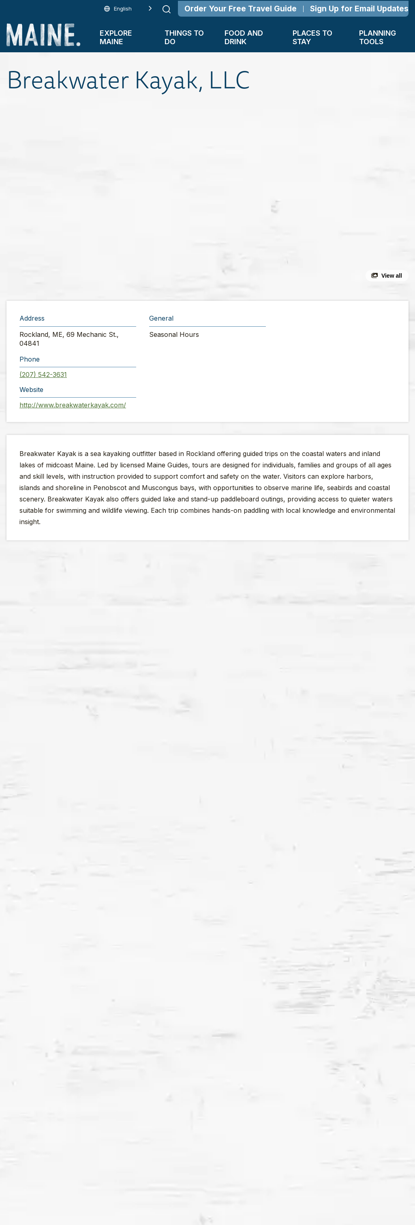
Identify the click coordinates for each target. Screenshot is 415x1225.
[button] (137, 197)
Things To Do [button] (184, 37)
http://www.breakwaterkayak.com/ (72, 405)
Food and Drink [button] (244, 37)
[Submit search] (166, 9)
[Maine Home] (43, 35)
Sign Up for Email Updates (359, 8)
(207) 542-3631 (43, 374)
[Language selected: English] (128, 8)
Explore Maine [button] (116, 37)
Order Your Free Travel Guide (240, 8)
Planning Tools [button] (377, 37)
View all (391, 275)
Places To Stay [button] (312, 37)
